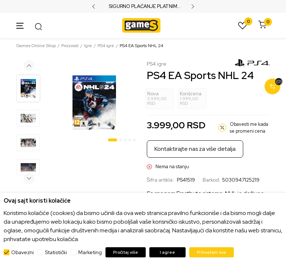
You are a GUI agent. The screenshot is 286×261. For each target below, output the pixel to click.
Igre (88, 46)
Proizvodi (70, 46)
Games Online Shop (36, 46)
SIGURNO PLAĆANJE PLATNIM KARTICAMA (143, 6)
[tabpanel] (94, 102)
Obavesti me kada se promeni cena (249, 127)
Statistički (56, 252)
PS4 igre (106, 46)
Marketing (90, 252)
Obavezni (22, 252)
